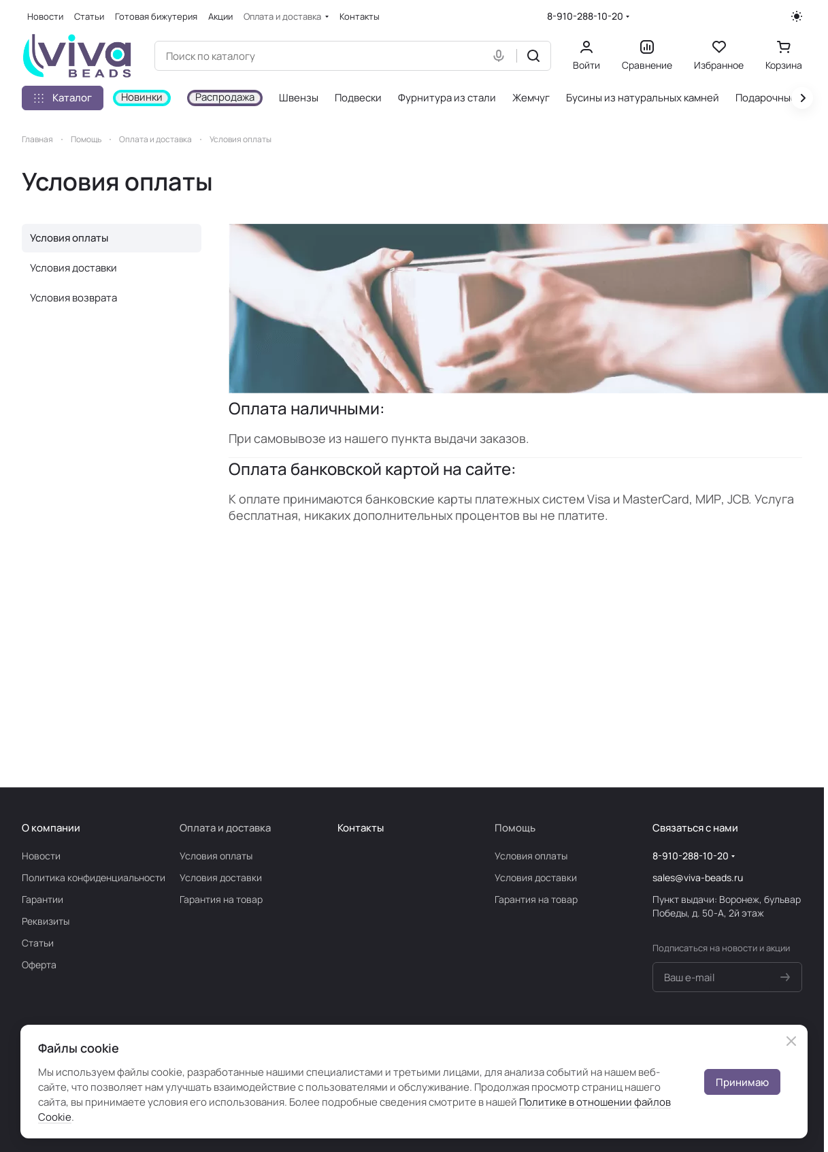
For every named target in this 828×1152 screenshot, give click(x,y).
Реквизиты (45, 921)
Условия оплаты (69, 238)
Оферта (39, 964)
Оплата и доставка (225, 828)
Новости (41, 855)
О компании (51, 828)
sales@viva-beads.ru (697, 877)
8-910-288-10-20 (585, 16)
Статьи (38, 942)
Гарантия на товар (221, 899)
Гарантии (42, 899)
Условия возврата (73, 298)
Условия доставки (73, 268)
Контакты (360, 828)
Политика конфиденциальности (93, 877)
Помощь (515, 828)
